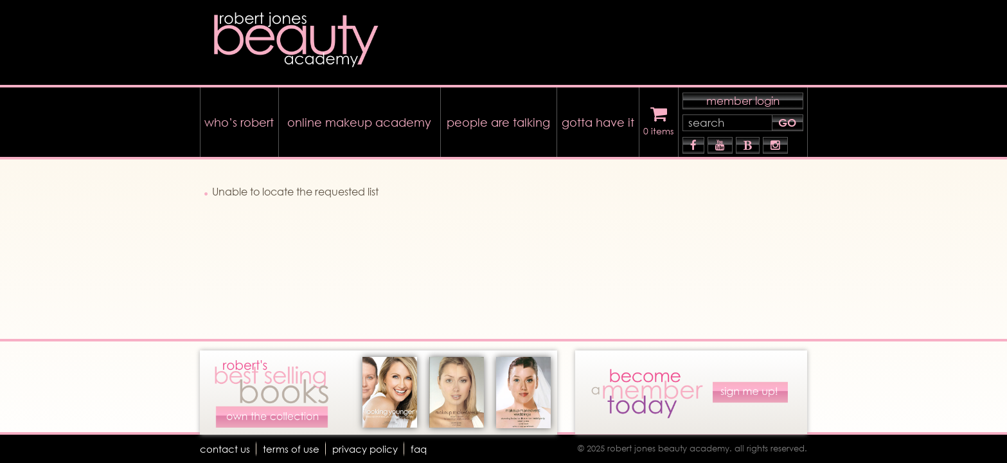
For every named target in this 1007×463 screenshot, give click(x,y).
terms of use (294, 448)
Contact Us (226, 448)
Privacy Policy (370, 448)
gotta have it (598, 119)
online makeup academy (359, 119)
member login (743, 97)
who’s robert (239, 119)
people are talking (498, 119)
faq (426, 448)
